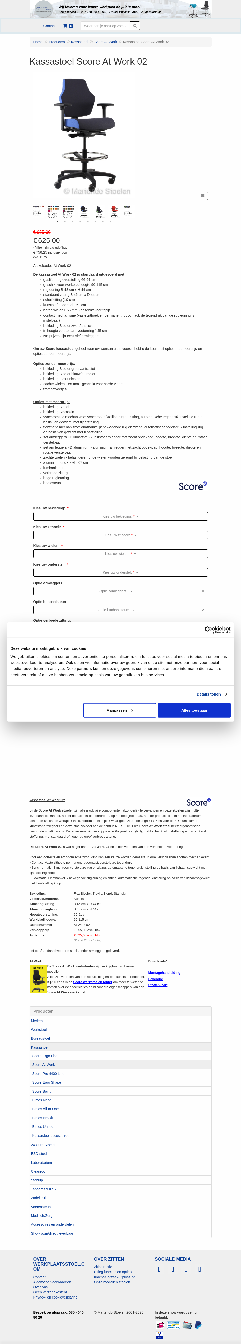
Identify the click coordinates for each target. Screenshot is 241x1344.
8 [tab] (110, 221)
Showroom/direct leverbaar (52, 1233)
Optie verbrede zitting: (52, 620)
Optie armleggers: (48, 583)
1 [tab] (57, 221)
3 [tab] (72, 221)
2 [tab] (65, 221)
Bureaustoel (40, 1038)
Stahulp (37, 1180)
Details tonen (209, 694)
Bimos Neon (42, 1100)
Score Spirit (41, 1091)
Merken (37, 1021)
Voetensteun (41, 1207)
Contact (39, 1277)
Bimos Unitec (42, 1127)
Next (135, 211)
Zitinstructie (103, 1267)
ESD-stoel (39, 1154)
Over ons (40, 1287)
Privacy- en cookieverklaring (55, 1297)
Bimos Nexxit (42, 1118)
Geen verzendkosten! (50, 1292)
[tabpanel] (84, 211)
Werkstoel (39, 1030)
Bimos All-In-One (45, 1109)
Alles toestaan (194, 710)
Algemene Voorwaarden (52, 1282)
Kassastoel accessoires (50, 1135)
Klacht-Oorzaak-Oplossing (114, 1277)
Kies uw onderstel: (49, 564)
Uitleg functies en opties (113, 1272)
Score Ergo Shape (46, 1082)
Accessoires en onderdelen (52, 1224)
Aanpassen (120, 710)
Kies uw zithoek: (47, 527)
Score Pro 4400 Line (48, 1074)
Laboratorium (41, 1163)
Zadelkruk (39, 1198)
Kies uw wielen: (46, 546)
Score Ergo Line (45, 1056)
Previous (32, 211)
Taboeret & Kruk (43, 1189)
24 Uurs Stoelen (43, 1145)
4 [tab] (80, 221)
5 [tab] (87, 221)
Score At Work (43, 1065)
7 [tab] (102, 221)
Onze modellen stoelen (112, 1282)
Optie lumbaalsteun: (50, 602)
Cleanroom (39, 1171)
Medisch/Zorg (42, 1216)
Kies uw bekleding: (49, 508)
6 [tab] (95, 221)
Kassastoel (39, 1047)
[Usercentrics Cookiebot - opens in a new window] (208, 630)
